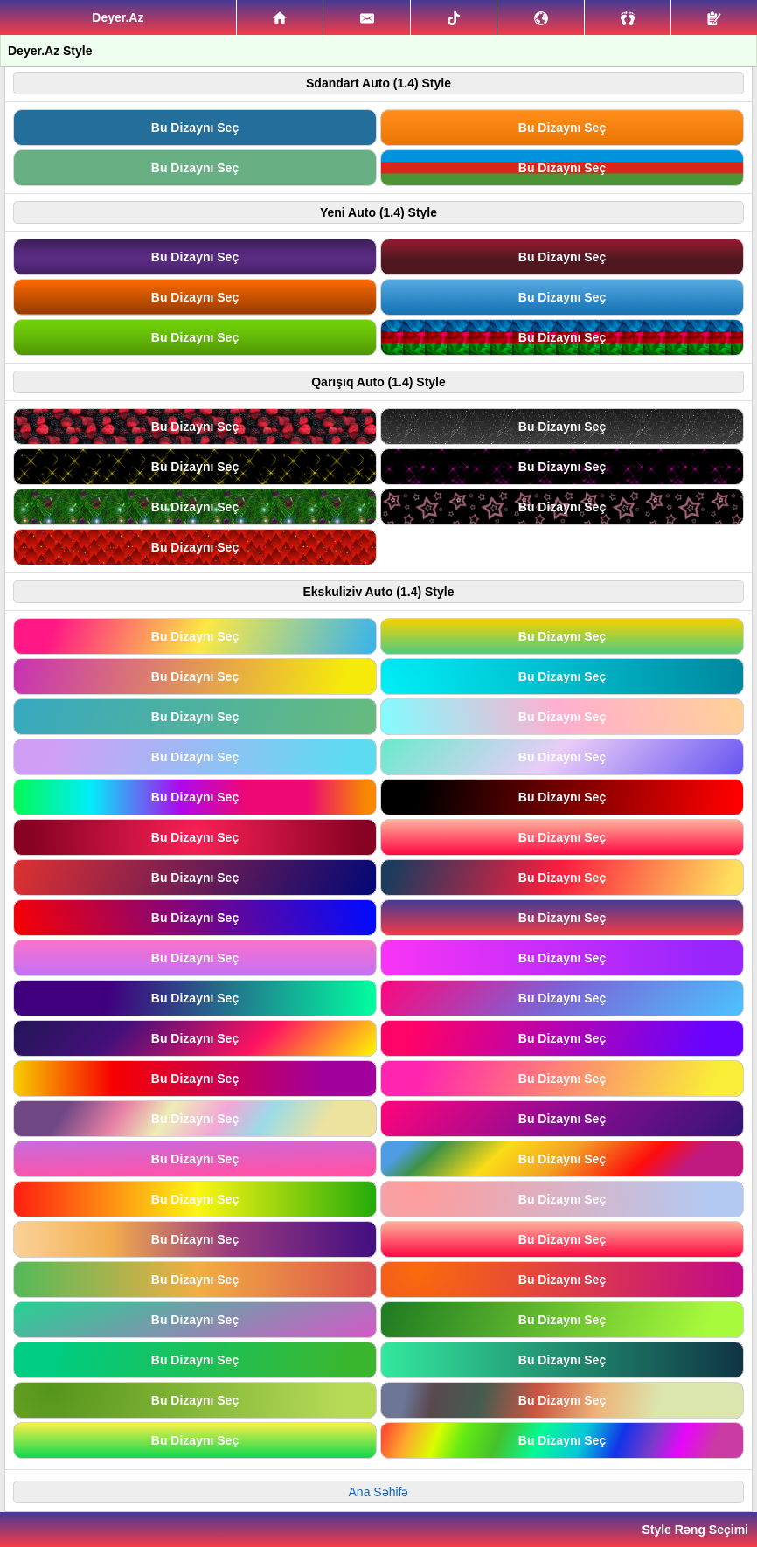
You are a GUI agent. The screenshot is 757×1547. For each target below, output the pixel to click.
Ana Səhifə (379, 1492)
